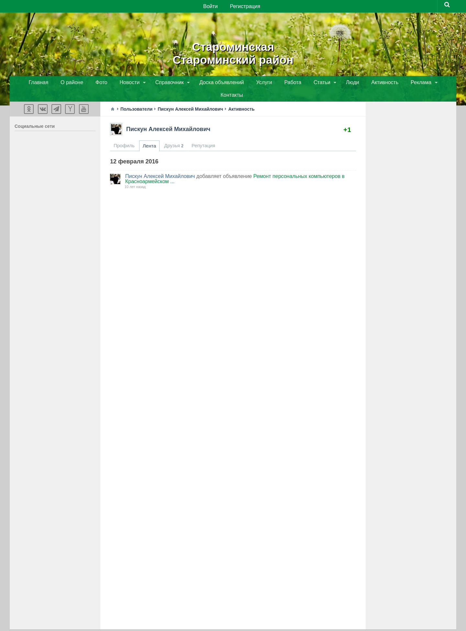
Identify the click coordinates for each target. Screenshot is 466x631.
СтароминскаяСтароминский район (233, 51)
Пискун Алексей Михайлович (168, 118)
